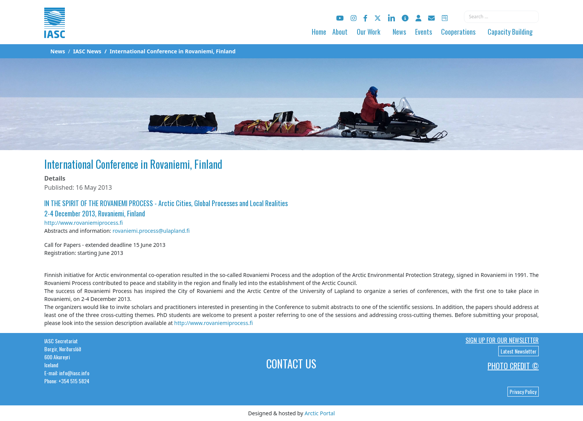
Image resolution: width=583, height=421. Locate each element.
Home (319, 32)
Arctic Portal (319, 413)
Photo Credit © (513, 365)
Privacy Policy (523, 391)
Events (423, 32)
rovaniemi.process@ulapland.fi (151, 230)
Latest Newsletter (518, 351)
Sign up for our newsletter (502, 340)
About (340, 32)
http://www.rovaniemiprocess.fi (83, 222)
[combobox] (501, 17)
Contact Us (291, 363)
